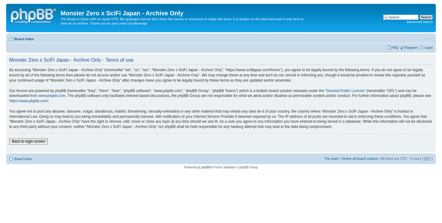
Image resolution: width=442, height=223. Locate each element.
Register (411, 47)
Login (429, 47)
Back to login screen (28, 141)
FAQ (395, 47)
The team (331, 158)
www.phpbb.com (51, 96)
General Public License (345, 91)
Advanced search (420, 22)
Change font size (428, 37)
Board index (24, 39)
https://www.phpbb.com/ (28, 101)
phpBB (205, 167)
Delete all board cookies (360, 158)
